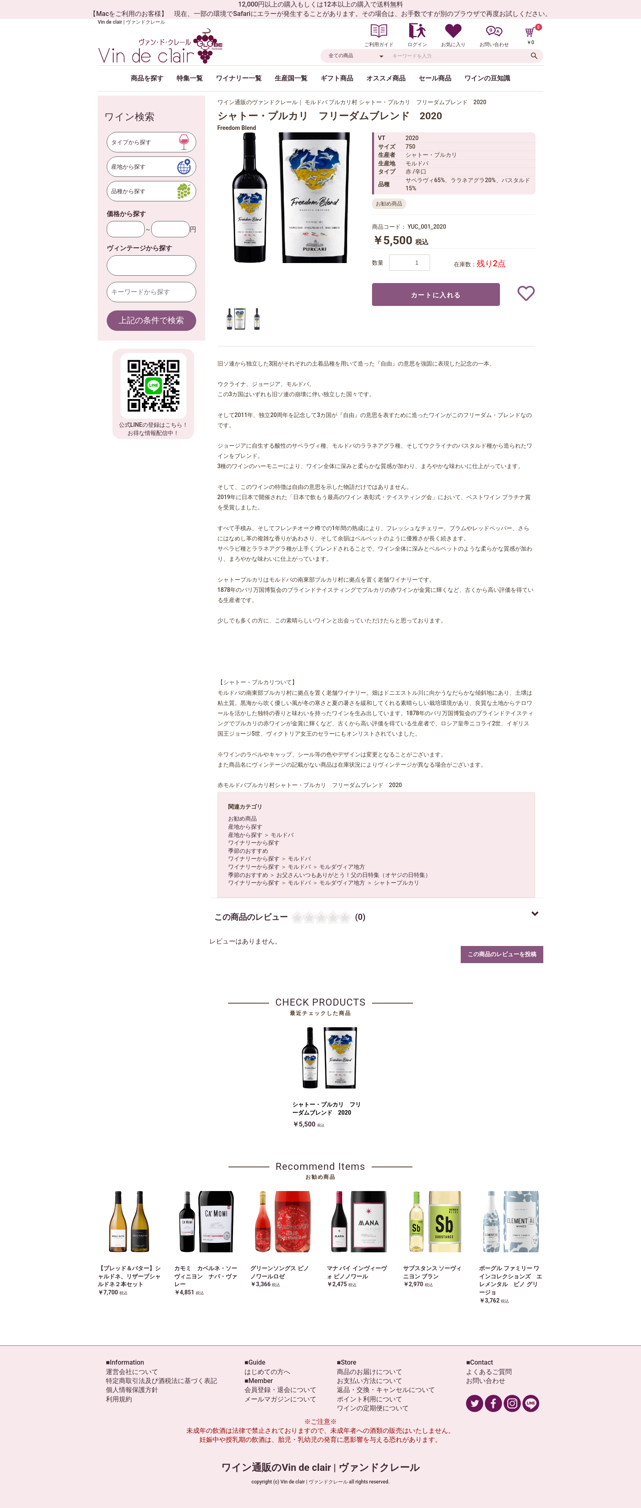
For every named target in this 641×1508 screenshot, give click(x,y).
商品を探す (147, 78)
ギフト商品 (336, 78)
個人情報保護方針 (132, 1390)
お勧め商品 (242, 818)
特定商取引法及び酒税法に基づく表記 (161, 1381)
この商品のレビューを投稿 (502, 954)
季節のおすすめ (248, 851)
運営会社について (132, 1372)
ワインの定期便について (373, 1408)
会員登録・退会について (280, 1390)
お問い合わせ (485, 1381)
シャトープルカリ (396, 882)
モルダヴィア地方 (342, 866)
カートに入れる (436, 295)
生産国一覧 (291, 78)
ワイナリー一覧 (239, 78)
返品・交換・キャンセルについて (386, 1390)
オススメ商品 (386, 78)
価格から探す (126, 214)
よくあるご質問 (489, 1372)
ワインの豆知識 (487, 78)
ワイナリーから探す (254, 842)
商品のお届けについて (369, 1372)
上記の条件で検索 (151, 320)
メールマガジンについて (280, 1399)
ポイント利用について (369, 1399)
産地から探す (245, 826)
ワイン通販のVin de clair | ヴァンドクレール (320, 1467)
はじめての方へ (267, 1372)
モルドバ (282, 835)
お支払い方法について (369, 1381)
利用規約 (119, 1399)
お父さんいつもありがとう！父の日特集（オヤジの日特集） (353, 875)
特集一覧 (190, 78)
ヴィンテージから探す (139, 248)
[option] (291, 197)
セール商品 (435, 78)
